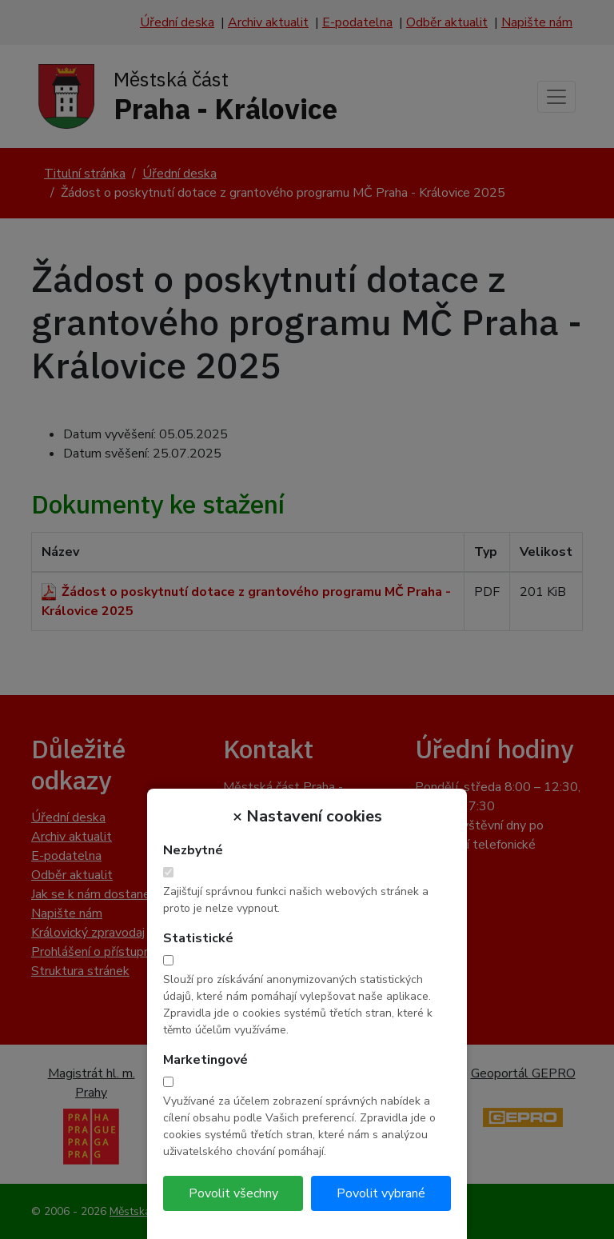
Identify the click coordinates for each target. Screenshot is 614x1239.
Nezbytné (193, 850)
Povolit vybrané (381, 1193)
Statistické (198, 938)
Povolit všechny (233, 1193)
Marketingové (205, 1060)
